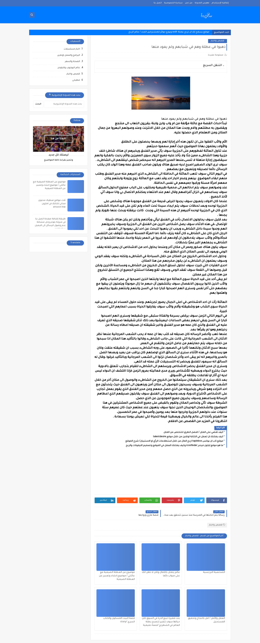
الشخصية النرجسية (214, 572)
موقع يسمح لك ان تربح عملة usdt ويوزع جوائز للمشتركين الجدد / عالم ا (171, 32)
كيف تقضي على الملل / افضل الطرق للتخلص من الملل (193, 432)
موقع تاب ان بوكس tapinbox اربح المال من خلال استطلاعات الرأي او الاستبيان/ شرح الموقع (174, 441)
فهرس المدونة (202, 3)
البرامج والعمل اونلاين (68, 55)
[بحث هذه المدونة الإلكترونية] (64, 104)
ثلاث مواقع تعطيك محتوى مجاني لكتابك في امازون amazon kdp (52, 203)
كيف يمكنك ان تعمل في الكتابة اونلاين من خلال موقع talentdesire (188, 437)
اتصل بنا (158, 3)
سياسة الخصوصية (173, 3)
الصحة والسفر (72, 61)
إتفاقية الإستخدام (220, 3)
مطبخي (76, 80)
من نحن (188, 3)
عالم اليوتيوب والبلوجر (69, 68)
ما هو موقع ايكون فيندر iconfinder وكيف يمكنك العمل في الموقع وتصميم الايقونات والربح (174, 445)
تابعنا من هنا (58, 138)
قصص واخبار (217, 41)
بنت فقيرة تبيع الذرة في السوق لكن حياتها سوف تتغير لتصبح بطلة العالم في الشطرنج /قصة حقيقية (161, 622)
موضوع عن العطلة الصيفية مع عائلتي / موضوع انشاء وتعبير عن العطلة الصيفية (117, 576)
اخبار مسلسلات (72, 49)
